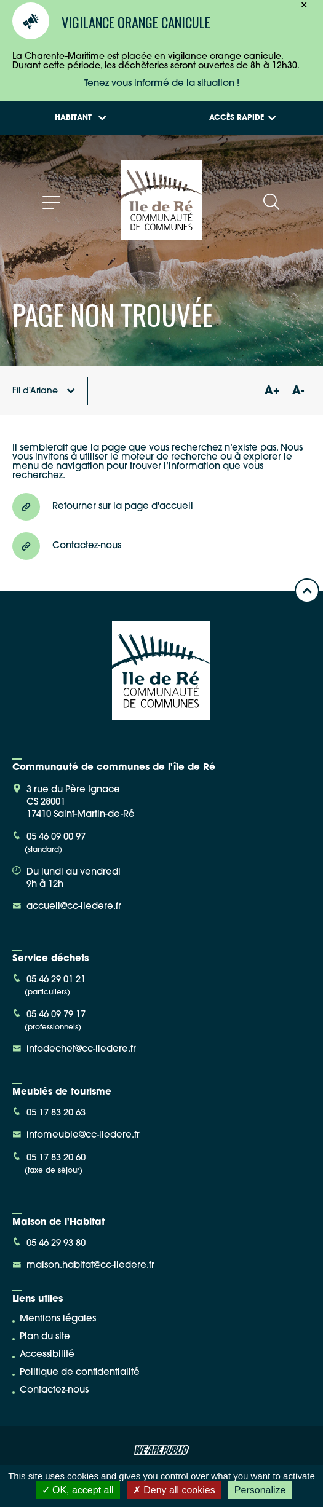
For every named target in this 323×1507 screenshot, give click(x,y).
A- (298, 391)
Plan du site (45, 1337)
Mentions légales (58, 1319)
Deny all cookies (174, 1490)
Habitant (80, 118)
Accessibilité (47, 1354)
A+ (272, 391)
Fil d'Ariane (43, 391)
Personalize (260, 1490)
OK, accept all (78, 1490)
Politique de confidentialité (80, 1372)
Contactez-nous (54, 1390)
